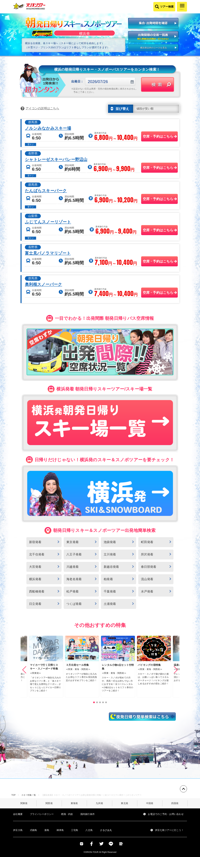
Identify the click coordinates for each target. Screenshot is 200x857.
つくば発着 (74, 604)
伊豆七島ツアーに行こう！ (169, 830)
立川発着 (110, 554)
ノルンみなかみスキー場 (48, 128)
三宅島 (74, 830)
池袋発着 (110, 542)
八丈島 (89, 830)
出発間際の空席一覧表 (153, 37)
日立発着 (35, 604)
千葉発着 (110, 591)
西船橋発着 (36, 591)
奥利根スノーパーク (43, 284)
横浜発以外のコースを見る (153, 47)
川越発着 (72, 566)
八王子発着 (74, 554)
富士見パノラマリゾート (48, 253)
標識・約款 (67, 814)
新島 (46, 830)
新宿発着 (35, 542)
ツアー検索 (167, 6)
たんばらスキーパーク (46, 191)
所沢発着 (147, 554)
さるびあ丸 (106, 830)
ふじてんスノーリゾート (48, 222)
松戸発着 (72, 591)
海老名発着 (74, 579)
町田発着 (147, 542)
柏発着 (108, 579)
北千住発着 (36, 554)
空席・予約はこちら (158, 136)
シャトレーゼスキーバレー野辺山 (56, 159)
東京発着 (72, 542)
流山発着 (147, 579)
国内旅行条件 (87, 814)
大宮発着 (35, 566)
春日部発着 (148, 566)
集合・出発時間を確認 (153, 23)
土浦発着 (110, 604)
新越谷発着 (111, 566)
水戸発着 (147, 591)
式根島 (33, 830)
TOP (13, 795)
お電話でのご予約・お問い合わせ (166, 814)
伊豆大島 (18, 830)
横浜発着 (35, 579)
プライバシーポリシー (42, 814)
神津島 (60, 830)
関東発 (24, 803)
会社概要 (18, 814)
